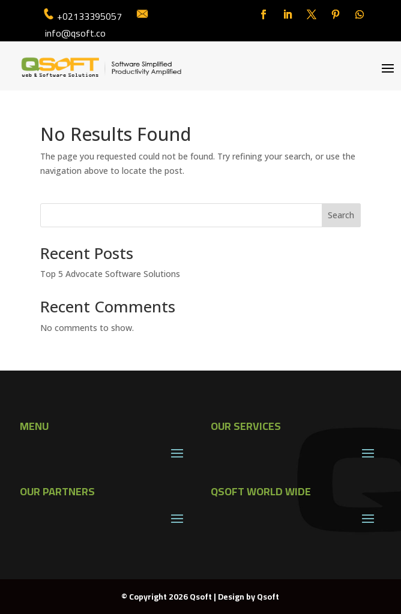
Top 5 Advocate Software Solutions (110, 273)
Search (341, 215)
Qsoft (268, 596)
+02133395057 (89, 16)
